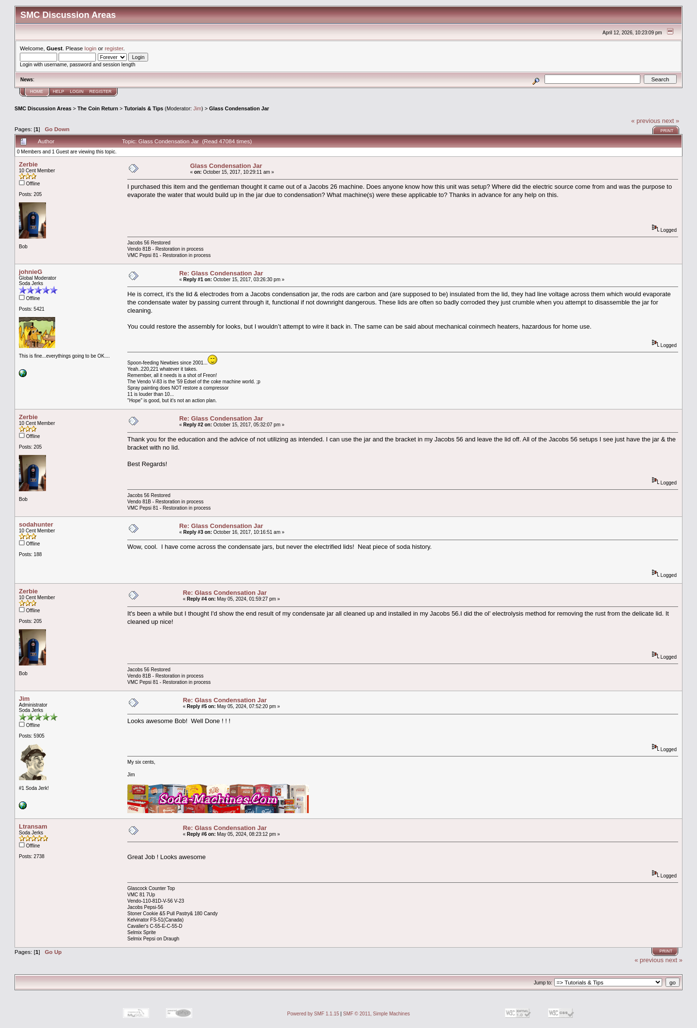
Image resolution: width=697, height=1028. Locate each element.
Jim (197, 108)
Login (77, 91)
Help (58, 91)
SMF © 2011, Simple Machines (376, 1013)
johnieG (30, 271)
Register (101, 91)
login (91, 48)
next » (670, 120)
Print (666, 130)
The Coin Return (97, 108)
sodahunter (36, 524)
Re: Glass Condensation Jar (221, 273)
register (114, 48)
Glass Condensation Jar (239, 108)
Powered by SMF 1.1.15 (313, 1013)
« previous (645, 120)
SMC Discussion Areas (43, 108)
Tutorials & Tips (143, 108)
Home (36, 91)
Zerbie (28, 164)
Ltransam (33, 826)
